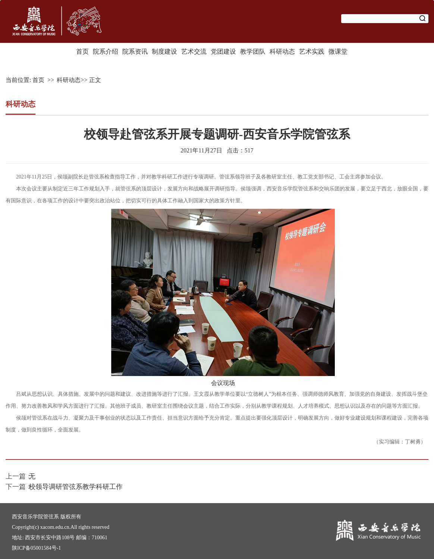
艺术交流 (194, 51)
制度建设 (164, 51)
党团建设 (223, 51)
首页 (82, 51)
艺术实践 (311, 51)
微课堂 (337, 51)
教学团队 (252, 51)
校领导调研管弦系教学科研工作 (76, 486)
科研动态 (282, 51)
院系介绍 (105, 51)
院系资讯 (135, 51)
